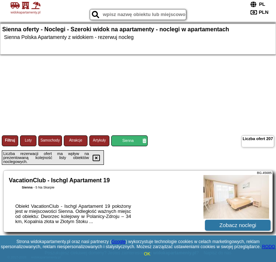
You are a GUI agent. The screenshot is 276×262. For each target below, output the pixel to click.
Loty (28, 140)
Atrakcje (75, 140)
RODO (268, 246)
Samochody (50, 140)
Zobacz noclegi (237, 225)
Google (119, 241)
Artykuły (99, 140)
